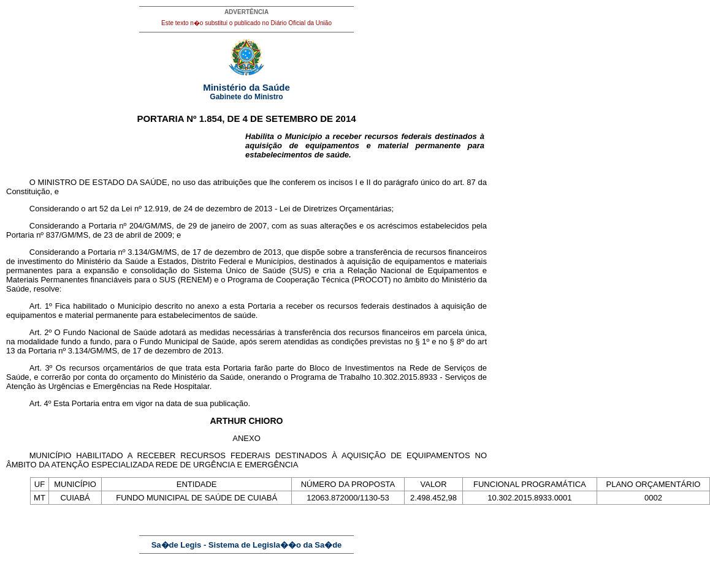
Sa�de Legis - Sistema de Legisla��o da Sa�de (246, 544)
